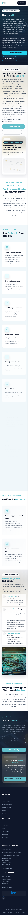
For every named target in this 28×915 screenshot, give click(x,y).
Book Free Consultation (14, 53)
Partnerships (5, 834)
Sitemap (23, 912)
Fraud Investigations (7, 801)
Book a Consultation (13, 126)
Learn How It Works (12, 132)
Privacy (10, 912)
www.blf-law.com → (7, 887)
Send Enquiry (9, 58)
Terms (4, 912)
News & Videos (5, 837)
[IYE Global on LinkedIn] (3, 898)
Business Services (6, 807)
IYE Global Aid (5, 841)
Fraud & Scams (5, 798)
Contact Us (5, 825)
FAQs (3, 828)
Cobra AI (4, 810)
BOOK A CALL (21, 2)
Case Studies (5, 831)
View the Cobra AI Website (15, 779)
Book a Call (14, 750)
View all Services (6, 813)
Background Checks (7, 804)
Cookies (16, 912)
